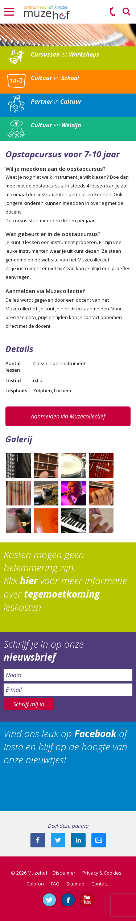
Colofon (35, 883)
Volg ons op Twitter (49, 899)
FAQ (55, 883)
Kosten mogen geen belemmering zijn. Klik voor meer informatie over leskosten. (65, 581)
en (65, 54)
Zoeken (127, 12)
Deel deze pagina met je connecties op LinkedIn (78, 840)
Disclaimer (64, 873)
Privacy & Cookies (101, 873)
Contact (99, 883)
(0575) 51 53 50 (112, 12)
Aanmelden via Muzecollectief (68, 416)
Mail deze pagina (98, 840)
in (56, 102)
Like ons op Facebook (68, 899)
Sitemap (75, 883)
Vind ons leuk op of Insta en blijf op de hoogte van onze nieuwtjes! (65, 747)
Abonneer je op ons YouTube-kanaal (87, 899)
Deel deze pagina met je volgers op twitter (58, 840)
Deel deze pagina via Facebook (37, 840)
